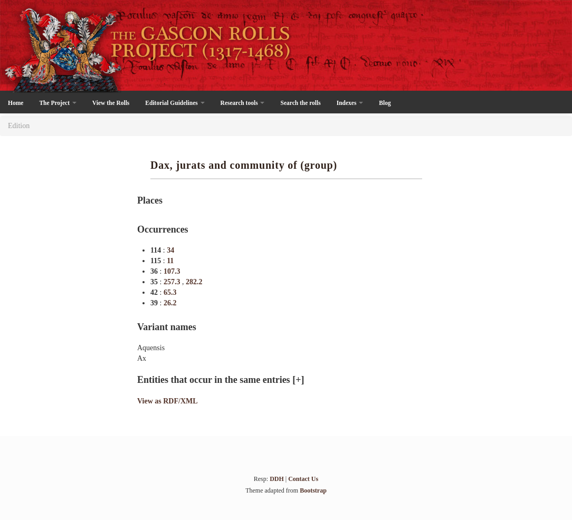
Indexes (350, 103)
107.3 (172, 271)
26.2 (170, 303)
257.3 (173, 282)
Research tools (243, 103)
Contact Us (303, 479)
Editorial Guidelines (174, 103)
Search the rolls (300, 103)
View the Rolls (110, 103)
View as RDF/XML (167, 401)
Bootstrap (313, 490)
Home (15, 103)
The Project (57, 103)
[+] (298, 379)
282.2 (194, 282)
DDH (277, 479)
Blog (384, 103)
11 (170, 261)
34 (170, 250)
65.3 (170, 292)
